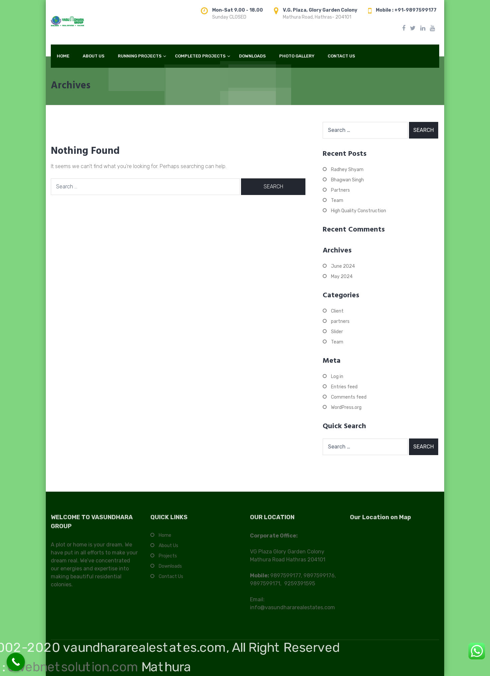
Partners (340, 190)
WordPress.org (346, 407)
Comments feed (349, 397)
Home (165, 538)
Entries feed (344, 387)
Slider (337, 332)
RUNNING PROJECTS (140, 55)
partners (340, 321)
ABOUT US (94, 55)
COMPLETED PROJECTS (200, 55)
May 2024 (342, 276)
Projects (168, 559)
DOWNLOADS (252, 55)
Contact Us (171, 580)
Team (337, 200)
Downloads (170, 569)
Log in (337, 376)
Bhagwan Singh (347, 180)
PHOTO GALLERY (296, 55)
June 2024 (343, 266)
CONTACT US (341, 55)
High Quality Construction (358, 211)
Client (337, 311)
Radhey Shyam (347, 169)
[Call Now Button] (16, 662)
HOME (63, 55)
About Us (168, 549)
